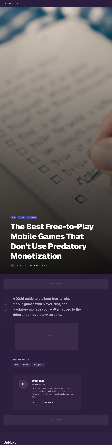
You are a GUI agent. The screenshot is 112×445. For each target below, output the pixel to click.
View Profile (48, 403)
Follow (36, 403)
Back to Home (11, 3)
